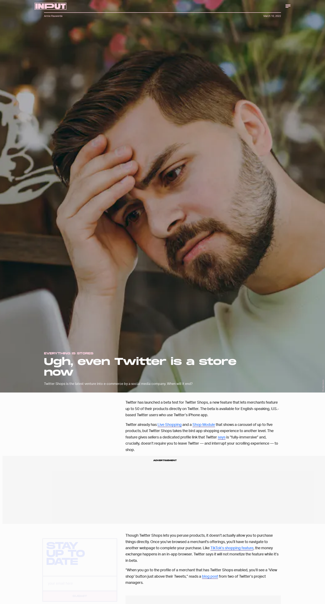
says (221, 437)
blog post (210, 576)
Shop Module (204, 424)
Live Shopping (170, 424)
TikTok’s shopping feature (231, 547)
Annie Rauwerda (53, 16)
